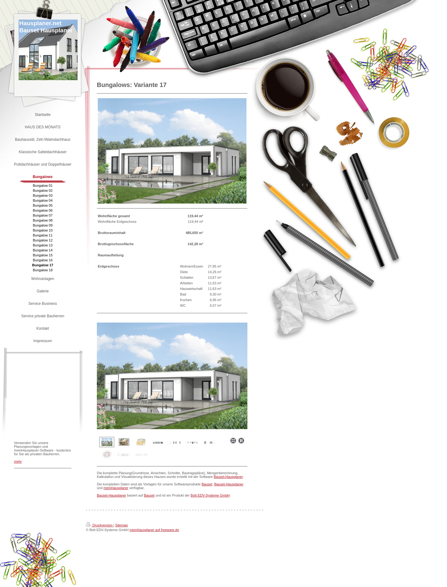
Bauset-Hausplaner (228, 477)
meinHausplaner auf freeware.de (154, 530)
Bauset (207, 484)
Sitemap (121, 525)
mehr (18, 461)
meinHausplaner (115, 488)
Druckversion (99, 525)
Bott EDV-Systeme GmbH (210, 495)
